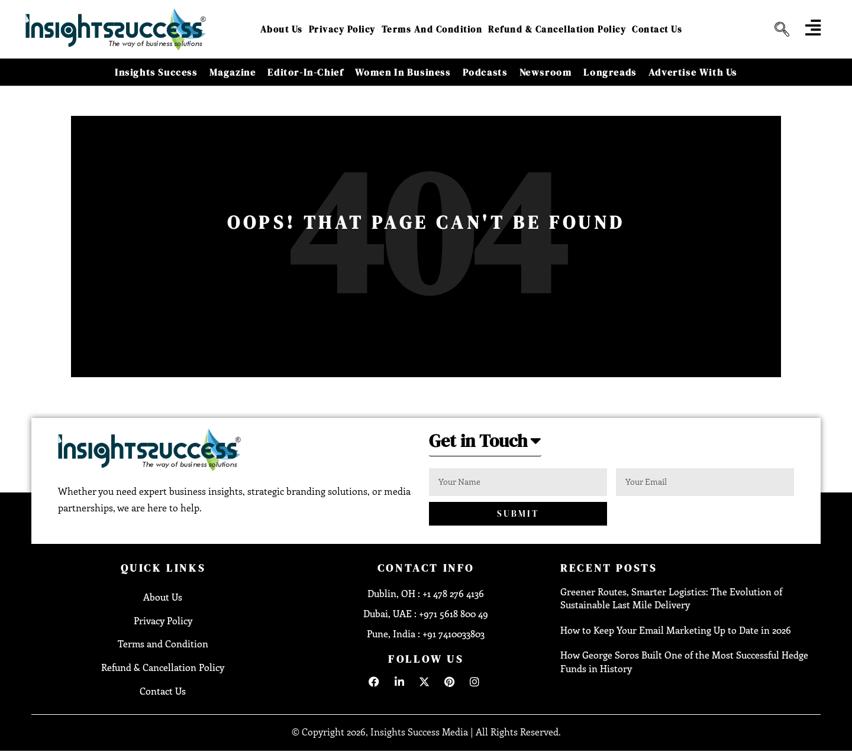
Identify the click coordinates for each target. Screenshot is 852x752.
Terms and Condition (432, 29)
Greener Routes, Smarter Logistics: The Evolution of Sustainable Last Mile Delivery (671, 598)
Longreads (609, 72)
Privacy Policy (342, 29)
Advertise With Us (692, 72)
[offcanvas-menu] (813, 28)
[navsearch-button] (777, 29)
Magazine (232, 72)
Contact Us (657, 29)
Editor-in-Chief (305, 72)
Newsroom (545, 72)
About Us (281, 29)
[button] (485, 444)
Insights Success (156, 72)
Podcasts (485, 72)
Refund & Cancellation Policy (557, 29)
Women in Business (402, 72)
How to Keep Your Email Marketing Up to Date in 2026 (675, 630)
